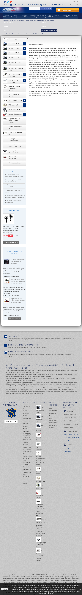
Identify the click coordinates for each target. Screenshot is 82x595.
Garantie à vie (27, 467)
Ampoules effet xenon (14, 95)
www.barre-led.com (39, 382)
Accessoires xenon (12, 114)
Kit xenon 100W (11, 57)
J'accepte (5, 589)
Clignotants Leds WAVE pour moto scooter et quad (13, 227)
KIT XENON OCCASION (9, 157)
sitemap (25, 483)
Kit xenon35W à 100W (6, 16)
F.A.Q (14, 171)
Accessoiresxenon (74, 16)
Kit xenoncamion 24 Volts (24, 16)
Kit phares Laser (11, 109)
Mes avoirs (52, 413)
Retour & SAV (74, 5)
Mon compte (53, 403)
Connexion (75, 1)
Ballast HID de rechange (10, 80)
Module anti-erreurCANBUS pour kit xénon (54, 16)
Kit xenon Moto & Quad (11, 62)
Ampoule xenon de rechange (12, 74)
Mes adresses (53, 416)
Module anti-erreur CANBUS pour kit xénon (12, 87)
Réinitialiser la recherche (49, 30)
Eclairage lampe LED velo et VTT (11, 151)
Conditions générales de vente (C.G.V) (27, 433)
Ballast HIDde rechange (43, 16)
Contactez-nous (27, 421)
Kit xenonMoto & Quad (15, 16)
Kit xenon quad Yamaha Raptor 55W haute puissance (18, 261)
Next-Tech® (41, 378)
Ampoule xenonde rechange (34, 16)
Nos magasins (27, 418)
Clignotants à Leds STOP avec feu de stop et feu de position (18, 300)
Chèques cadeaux (15, 163)
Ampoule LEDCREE (66, 16)
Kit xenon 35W (11, 44)
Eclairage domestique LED (14, 140)
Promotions (14, 211)
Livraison (25, 424)
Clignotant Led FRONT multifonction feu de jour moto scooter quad (18, 281)
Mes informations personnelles (53, 420)
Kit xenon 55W (11, 48)
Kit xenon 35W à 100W (40, 409)
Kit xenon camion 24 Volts (13, 68)
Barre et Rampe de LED (12, 133)
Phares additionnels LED (16, 127)
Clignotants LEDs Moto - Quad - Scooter (11, 120)
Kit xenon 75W (11, 53)
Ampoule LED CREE (12, 100)
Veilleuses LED (10, 105)
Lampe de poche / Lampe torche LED (15, 146)
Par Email (14, 5)
